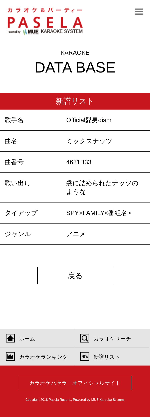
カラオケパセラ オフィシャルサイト (75, 383)
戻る (75, 275)
